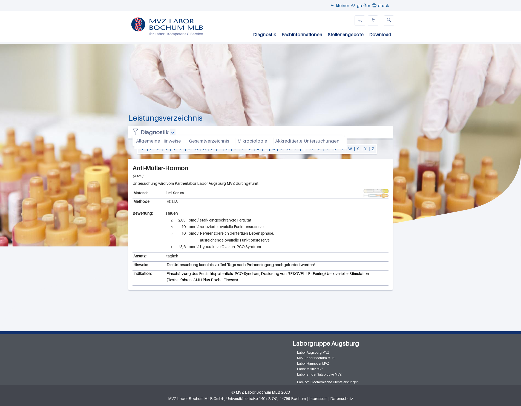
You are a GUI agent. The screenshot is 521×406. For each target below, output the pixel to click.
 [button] (374, 5)
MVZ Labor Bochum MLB (315, 358)
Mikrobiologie (252, 141)
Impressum (318, 398)
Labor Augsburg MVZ (313, 352)
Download (380, 34)
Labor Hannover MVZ (313, 363)
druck (383, 5)
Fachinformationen (301, 34)
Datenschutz (341, 398)
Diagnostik (264, 34)
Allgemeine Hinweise (158, 141)
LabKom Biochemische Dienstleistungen (328, 382)
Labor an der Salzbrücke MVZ (319, 374)
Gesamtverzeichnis (209, 141)
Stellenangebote (346, 34)
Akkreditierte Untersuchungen (307, 141)
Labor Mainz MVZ (310, 369)
